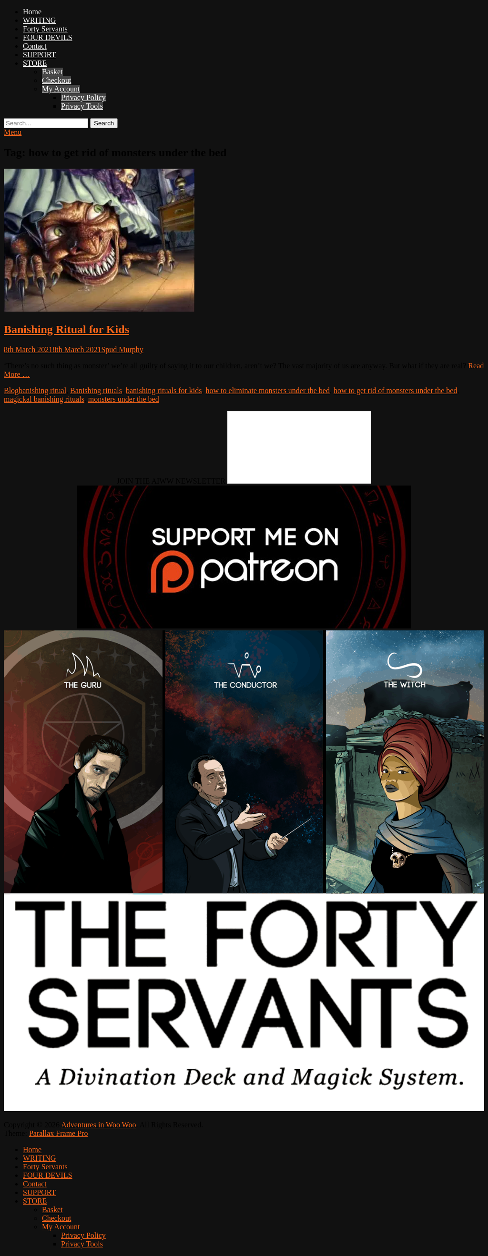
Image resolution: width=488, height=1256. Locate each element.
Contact (35, 46)
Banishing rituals (96, 390)
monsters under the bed (123, 399)
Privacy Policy (83, 97)
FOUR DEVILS (47, 37)
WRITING (39, 20)
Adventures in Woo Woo (98, 1125)
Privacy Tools (82, 106)
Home (32, 12)
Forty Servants (45, 29)
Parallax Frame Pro (58, 1133)
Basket (52, 72)
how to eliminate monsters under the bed (268, 390)
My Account (61, 89)
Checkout (56, 80)
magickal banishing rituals (44, 399)
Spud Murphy (122, 349)
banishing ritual (42, 390)
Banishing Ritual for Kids (66, 329)
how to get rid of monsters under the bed (396, 390)
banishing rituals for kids (164, 390)
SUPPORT (39, 55)
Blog (11, 390)
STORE (35, 63)
